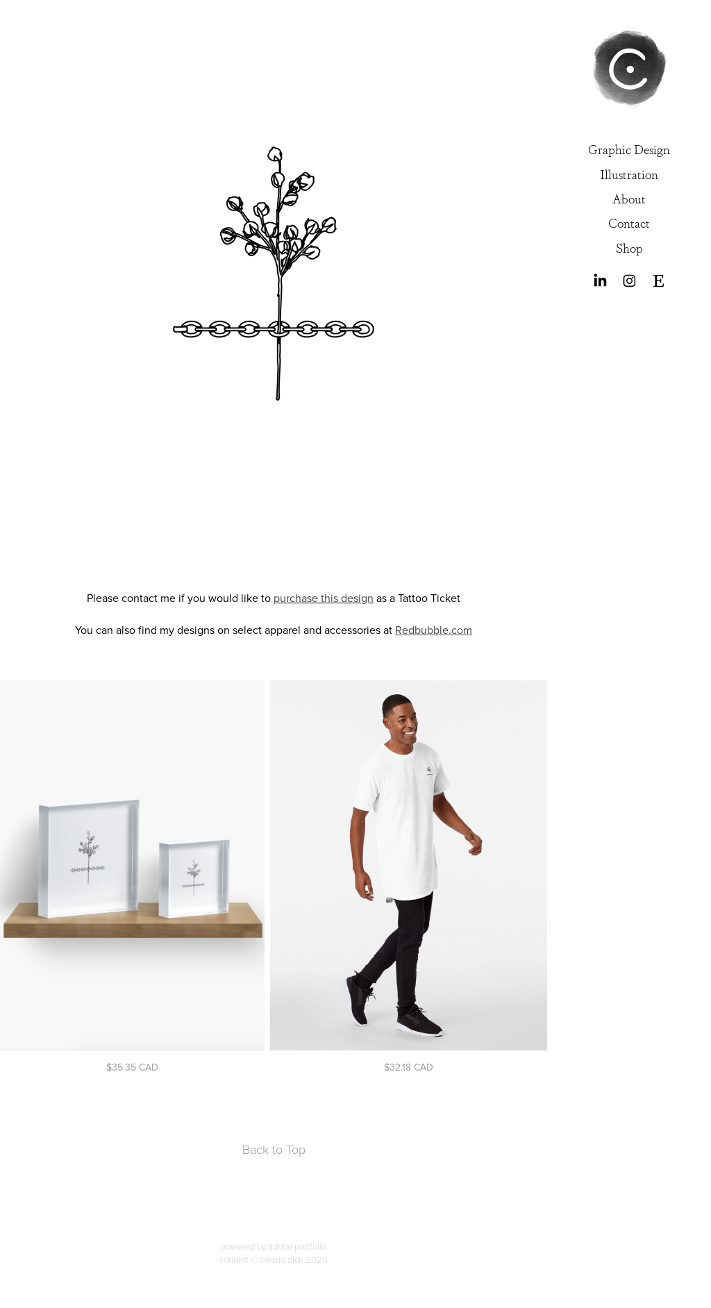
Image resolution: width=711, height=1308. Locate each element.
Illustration (629, 174)
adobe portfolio (297, 1246)
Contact (629, 222)
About (629, 198)
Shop (629, 247)
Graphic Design (629, 149)
